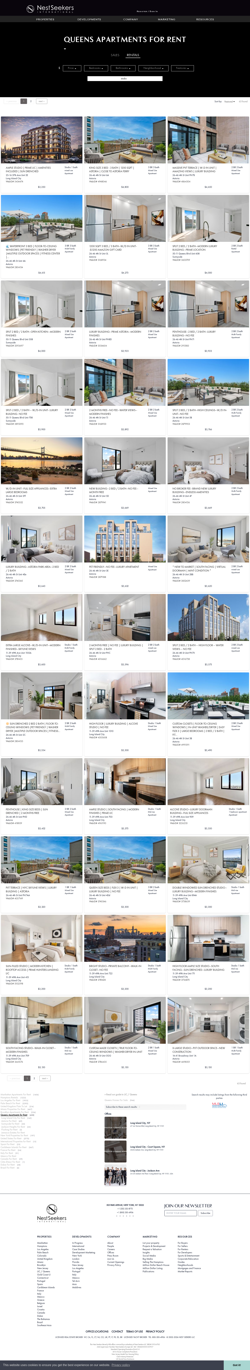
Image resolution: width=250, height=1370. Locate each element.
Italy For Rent (7, 1153)
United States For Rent (11, 1138)
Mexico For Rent (8, 1156)
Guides (181, 1262)
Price (72, 68)
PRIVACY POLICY (155, 1331)
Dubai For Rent (8, 1164)
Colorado (42, 1255)
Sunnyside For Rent (10, 1123)
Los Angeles (43, 1249)
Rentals (133, 55)
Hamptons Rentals (9, 1097)
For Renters (183, 1249)
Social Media (149, 1255)
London (75, 1258)
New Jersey (42, 1268)
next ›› (42, 101)
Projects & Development (154, 1246)
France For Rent (8, 1150)
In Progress (77, 1242)
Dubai (40, 1315)
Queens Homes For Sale (116, 1100)
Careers (111, 1249)
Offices (110, 1252)
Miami (40, 1262)
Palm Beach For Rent (10, 1103)
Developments (89, 20)
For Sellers (183, 1246)
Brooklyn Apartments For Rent (15, 1112)
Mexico (40, 1296)
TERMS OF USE (134, 1331)
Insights (146, 1252)
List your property (151, 1242)
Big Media (148, 1258)
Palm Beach (42, 1252)
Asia (74, 1284)
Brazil (40, 1322)
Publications (148, 1271)
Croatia (40, 1309)
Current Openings (115, 1262)
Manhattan (42, 1242)
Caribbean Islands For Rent (13, 1147)
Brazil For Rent (7, 1167)
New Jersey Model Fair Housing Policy (125, 1354)
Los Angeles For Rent (10, 1100)
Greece (40, 1300)
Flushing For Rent (9, 1129)
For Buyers (183, 1242)
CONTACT (117, 1331)
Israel (39, 1306)
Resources (205, 20)
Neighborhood (153, 68)
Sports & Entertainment (188, 1255)
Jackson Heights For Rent (13, 1126)
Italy (39, 1293)
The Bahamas (43, 1319)
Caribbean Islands (46, 1287)
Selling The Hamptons (153, 1262)
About (110, 1242)
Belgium (41, 1303)
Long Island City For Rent (13, 1118)
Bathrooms (123, 68)
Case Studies (78, 1249)
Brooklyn (41, 1265)
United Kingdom (45, 1258)
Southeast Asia (44, 1325)
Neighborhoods (185, 1265)
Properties (45, 20)
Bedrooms (96, 68)
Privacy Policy (114, 1265)
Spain (40, 1284)
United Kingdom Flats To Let (14, 1106)
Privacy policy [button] (121, 1365)
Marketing (166, 20)
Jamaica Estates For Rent (13, 1132)
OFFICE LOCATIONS (97, 1331)
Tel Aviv (76, 1281)
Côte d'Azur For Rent (10, 1161)
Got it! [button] (237, 1365)
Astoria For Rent (9, 1121)
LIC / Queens (43, 1271)
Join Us (110, 1258)
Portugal (41, 1281)
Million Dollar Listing (153, 1268)
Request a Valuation (152, 1249)
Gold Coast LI (43, 1274)
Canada (41, 1312)
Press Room (112, 1255)
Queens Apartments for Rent (14, 1115)
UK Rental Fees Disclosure (125, 1359)
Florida (75, 1262)
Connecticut (42, 1277)
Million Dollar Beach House (156, 1265)
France (40, 1290)
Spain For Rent (7, 1144)
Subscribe (205, 1213)
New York (77, 1255)
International (78, 1246)
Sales (115, 55)
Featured (229, 101)
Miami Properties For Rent (13, 1109)
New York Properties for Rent (14, 1135)
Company (130, 20)
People (110, 1246)
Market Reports (185, 1271)
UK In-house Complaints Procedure (125, 1351)
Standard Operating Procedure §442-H (125, 1349)
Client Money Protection (125, 1356)
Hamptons (42, 1246)
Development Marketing (83, 1252)
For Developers (185, 1252)
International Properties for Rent (16, 1141)
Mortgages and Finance (189, 1268)
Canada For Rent (9, 1158)
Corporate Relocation (188, 1258)
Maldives (76, 1287)
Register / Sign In (147, 11)
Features (182, 68)
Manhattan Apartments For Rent (16, 1094)
